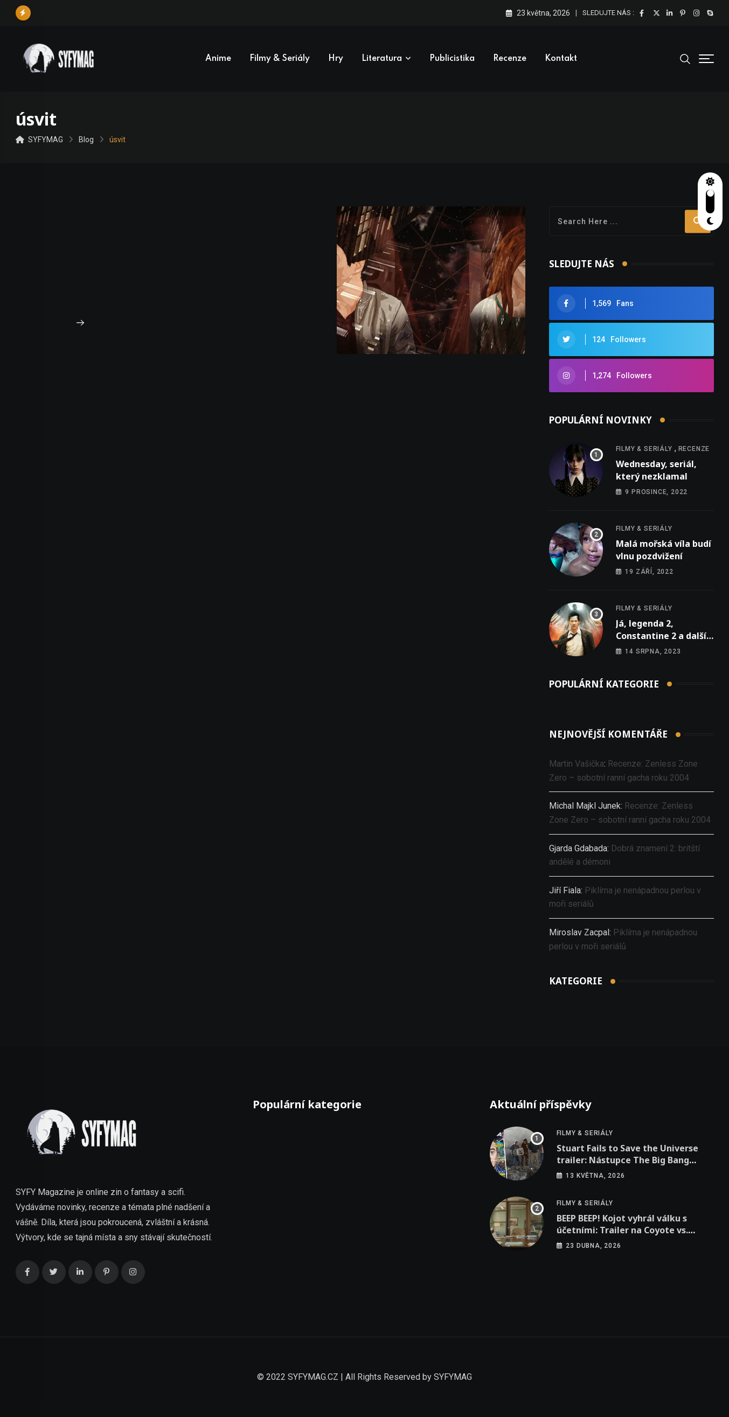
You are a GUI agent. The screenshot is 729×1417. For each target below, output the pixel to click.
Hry (335, 58)
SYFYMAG (453, 1377)
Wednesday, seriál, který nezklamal (656, 470)
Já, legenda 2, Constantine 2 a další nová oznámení (661, 635)
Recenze (509, 58)
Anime (218, 58)
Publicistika (452, 58)
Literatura (382, 58)
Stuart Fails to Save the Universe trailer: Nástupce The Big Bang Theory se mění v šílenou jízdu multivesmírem (627, 1166)
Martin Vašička (576, 764)
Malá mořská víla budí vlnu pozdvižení (663, 549)
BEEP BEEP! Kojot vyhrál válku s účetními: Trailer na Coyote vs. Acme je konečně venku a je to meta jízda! (623, 1236)
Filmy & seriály (279, 58)
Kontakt (561, 58)
